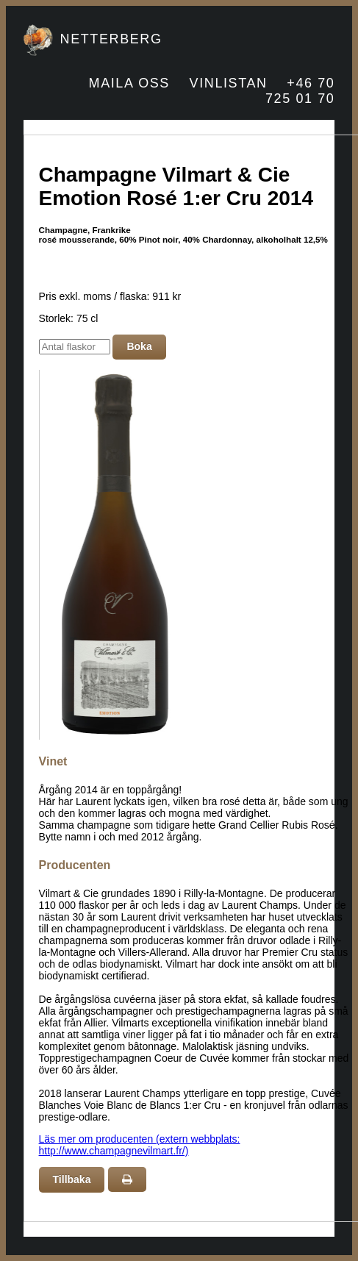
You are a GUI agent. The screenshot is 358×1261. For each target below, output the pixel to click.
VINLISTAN (229, 83)
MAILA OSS (129, 83)
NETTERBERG (111, 39)
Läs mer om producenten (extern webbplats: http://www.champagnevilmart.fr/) (139, 1145)
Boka (138, 346)
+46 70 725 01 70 (299, 91)
